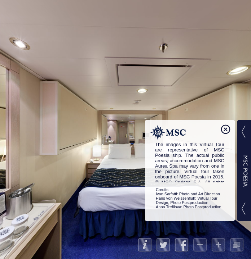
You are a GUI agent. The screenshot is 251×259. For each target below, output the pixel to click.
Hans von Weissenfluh (175, 198)
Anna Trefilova (168, 207)
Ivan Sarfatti (166, 194)
